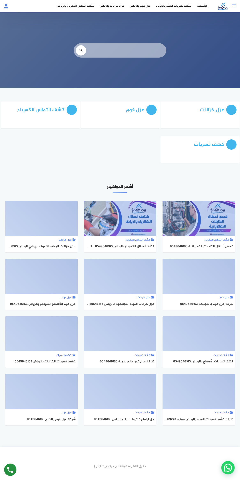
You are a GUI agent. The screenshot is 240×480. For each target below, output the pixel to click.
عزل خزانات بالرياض (111, 6)
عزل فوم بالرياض (139, 6)
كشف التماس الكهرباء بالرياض (75, 6)
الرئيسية (201, 6)
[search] (81, 51)
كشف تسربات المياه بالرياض (173, 6)
